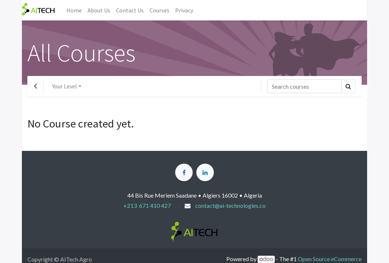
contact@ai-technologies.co (230, 205)
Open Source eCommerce (330, 258)
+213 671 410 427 (147, 205)
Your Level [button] (64, 86)
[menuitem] (74, 10)
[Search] (304, 86)
